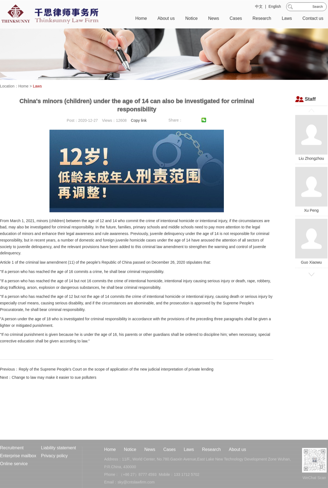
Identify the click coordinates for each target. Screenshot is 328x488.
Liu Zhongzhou (311, 146)
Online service (14, 479)
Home (141, 19)
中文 (259, 7)
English (274, 7)
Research (262, 19)
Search (317, 7)
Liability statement (58, 463)
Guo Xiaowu (311, 250)
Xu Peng (311, 198)
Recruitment (12, 463)
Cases (236, 19)
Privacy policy (54, 471)
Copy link (139, 129)
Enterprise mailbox (18, 471)
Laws (287, 19)
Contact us (313, 19)
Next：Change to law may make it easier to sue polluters (48, 386)
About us (166, 19)
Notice (191, 19)
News (213, 19)
